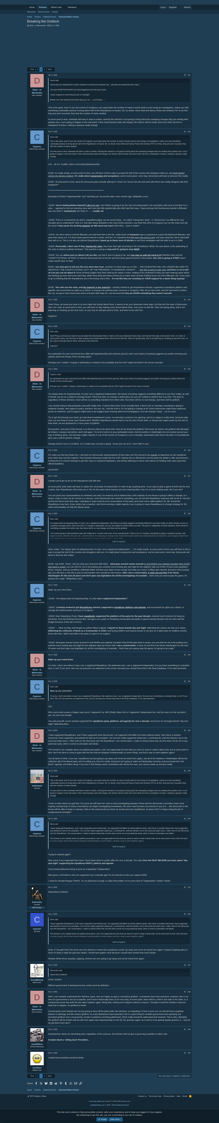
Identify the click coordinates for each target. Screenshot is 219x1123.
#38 (189, 992)
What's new (56, 7)
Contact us (142, 1096)
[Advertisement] (109, 47)
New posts (31, 12)
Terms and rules (155, 1096)
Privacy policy (169, 1096)
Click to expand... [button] (119, 541)
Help (178, 1096)
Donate (55, 12)
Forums (43, 7)
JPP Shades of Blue (37, 1096)
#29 (189, 585)
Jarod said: (54, 80)
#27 (189, 476)
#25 (189, 369)
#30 (189, 655)
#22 (189, 132)
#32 (189, 730)
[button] (64, 7)
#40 (189, 1053)
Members (72, 7)
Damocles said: (56, 970)
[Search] (185, 7)
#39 (189, 1029)
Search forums (44, 12)
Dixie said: (54, 137)
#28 (189, 514)
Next (50, 69)
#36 (189, 914)
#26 (189, 450)
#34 (189, 819)
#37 (189, 965)
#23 (189, 300)
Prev (32, 69)
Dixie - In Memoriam (37, 25)
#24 (189, 326)
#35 (189, 887)
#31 (189, 681)
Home (32, 7)
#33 (189, 771)
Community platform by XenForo (109, 1101)
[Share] (185, 75)
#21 (189, 75)
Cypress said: (55, 374)
